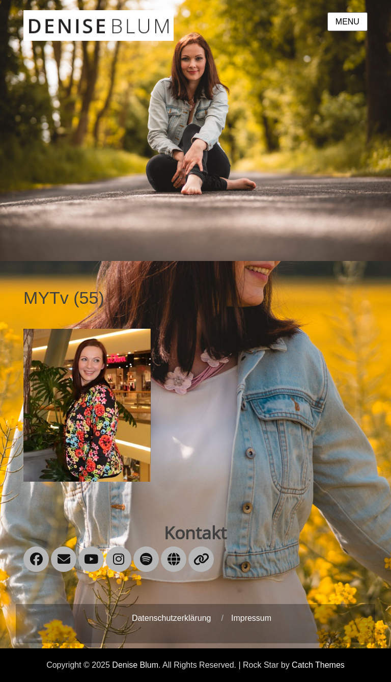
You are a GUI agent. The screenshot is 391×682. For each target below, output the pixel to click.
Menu (347, 21)
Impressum (251, 618)
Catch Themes (318, 665)
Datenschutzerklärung (171, 618)
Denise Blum (135, 665)
